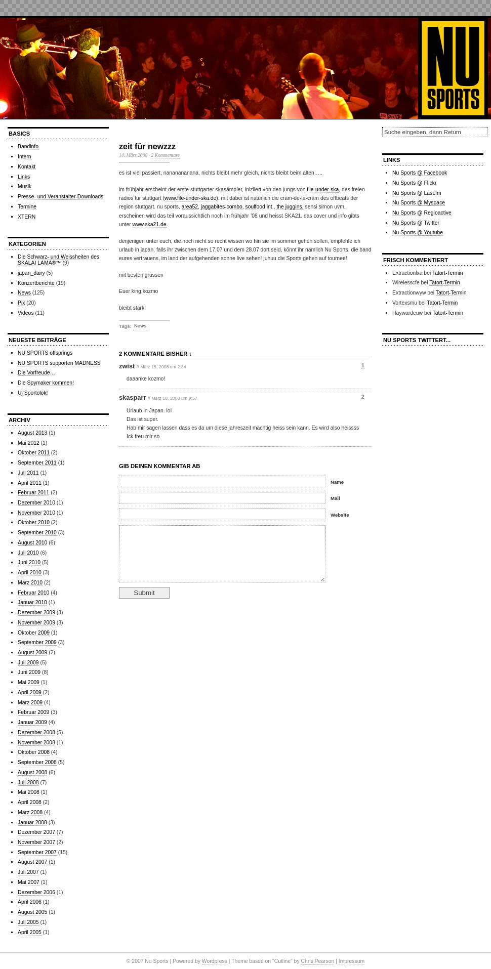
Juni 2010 (29, 562)
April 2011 (30, 483)
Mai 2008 (28, 792)
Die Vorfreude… (36, 372)
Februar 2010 (33, 593)
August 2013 (32, 433)
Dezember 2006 (36, 892)
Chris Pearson (317, 961)
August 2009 (32, 652)
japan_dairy (31, 273)
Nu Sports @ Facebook (419, 173)
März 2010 (30, 582)
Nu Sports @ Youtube (417, 232)
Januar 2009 (32, 722)
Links (24, 177)
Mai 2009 (28, 682)
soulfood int (259, 206)
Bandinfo (28, 146)
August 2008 (32, 772)
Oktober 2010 (34, 522)
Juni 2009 (29, 672)
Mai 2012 (28, 443)
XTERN (26, 217)
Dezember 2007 (36, 832)
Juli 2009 (28, 662)
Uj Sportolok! (33, 393)
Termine (27, 206)
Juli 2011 (28, 473)
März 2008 (30, 812)
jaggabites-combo (221, 206)
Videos (26, 313)
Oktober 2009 (34, 633)
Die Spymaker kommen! (46, 383)
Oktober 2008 (34, 752)
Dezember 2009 (36, 612)
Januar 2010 (32, 602)
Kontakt (26, 167)
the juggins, (289, 206)
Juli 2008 (28, 782)
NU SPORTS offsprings (45, 353)
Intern (24, 156)
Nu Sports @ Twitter (415, 223)
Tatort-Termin (447, 273)
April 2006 (30, 902)
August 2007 (32, 862)
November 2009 (36, 622)
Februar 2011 (33, 492)
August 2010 (32, 542)
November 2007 (36, 842)
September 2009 (37, 642)
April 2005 (30, 932)
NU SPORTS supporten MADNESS (59, 363)
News (24, 293)
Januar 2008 (32, 822)
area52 (190, 206)
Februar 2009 (33, 712)
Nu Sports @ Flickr (414, 183)
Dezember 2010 (36, 502)
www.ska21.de (150, 224)
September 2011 (37, 463)
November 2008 (36, 742)
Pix (21, 303)
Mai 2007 (28, 882)
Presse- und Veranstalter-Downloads (60, 196)
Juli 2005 (28, 922)
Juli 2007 (28, 872)
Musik (24, 186)
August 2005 (32, 912)
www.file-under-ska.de (190, 198)
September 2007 (37, 852)
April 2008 (30, 802)
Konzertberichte (36, 283)
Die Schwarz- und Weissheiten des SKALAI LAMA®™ (58, 260)
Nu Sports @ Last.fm (416, 193)
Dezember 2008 (36, 732)
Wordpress (214, 961)
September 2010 (37, 532)
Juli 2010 (28, 553)
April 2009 (30, 692)
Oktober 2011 (34, 452)
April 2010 (30, 572)
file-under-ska (323, 189)
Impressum (351, 961)
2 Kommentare (165, 155)
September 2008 (37, 762)
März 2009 (30, 702)
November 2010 (36, 513)
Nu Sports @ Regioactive (422, 213)
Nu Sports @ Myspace (418, 202)
